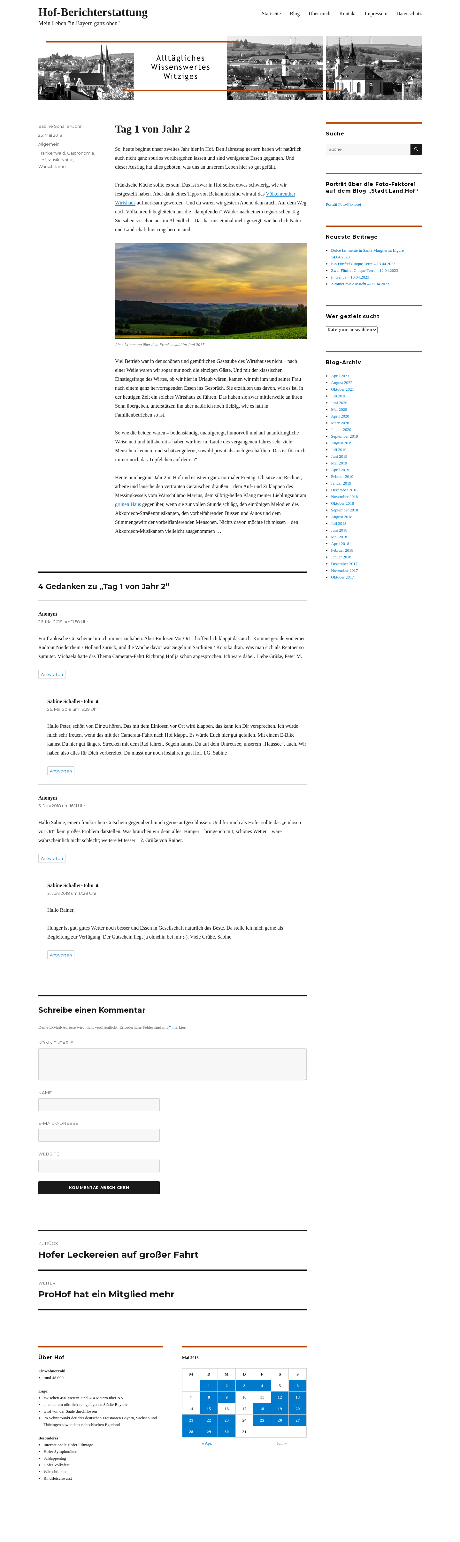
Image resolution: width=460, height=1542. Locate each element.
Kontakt (347, 13)
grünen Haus (128, 504)
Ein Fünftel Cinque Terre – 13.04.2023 (363, 263)
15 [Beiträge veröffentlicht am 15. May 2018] (209, 1408)
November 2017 (344, 570)
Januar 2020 (341, 429)
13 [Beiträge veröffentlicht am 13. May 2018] (297, 1397)
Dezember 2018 (344, 489)
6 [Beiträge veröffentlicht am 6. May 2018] (297, 1385)
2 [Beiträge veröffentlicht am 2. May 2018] (227, 1385)
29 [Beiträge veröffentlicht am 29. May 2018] (209, 1431)
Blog (295, 13)
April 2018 (340, 543)
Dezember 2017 (344, 563)
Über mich (319, 13)
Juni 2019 (339, 456)
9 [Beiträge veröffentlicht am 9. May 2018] (227, 1397)
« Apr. (207, 1443)
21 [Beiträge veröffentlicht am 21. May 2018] (191, 1420)
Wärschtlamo (52, 166)
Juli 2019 (338, 449)
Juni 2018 (339, 530)
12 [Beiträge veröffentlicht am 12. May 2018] (280, 1397)
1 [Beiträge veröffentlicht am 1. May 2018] (209, 1385)
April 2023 (340, 375)
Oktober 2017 (342, 577)
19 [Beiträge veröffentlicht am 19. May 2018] (280, 1408)
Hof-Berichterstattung (93, 12)
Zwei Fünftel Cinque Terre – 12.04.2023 (364, 270)
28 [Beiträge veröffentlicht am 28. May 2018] (191, 1431)
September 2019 (344, 436)
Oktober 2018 (342, 503)
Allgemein (48, 144)
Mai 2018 (339, 536)
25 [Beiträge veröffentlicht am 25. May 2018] (262, 1420)
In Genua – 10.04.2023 (350, 277)
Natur (67, 159)
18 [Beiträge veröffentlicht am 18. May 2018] (262, 1408)
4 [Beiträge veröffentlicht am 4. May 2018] (262, 1385)
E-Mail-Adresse (58, 1123)
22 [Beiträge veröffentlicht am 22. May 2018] (209, 1420)
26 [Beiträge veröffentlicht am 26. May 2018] (280, 1420)
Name (45, 1092)
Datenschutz (409, 13)
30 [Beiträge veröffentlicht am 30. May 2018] (227, 1431)
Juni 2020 (339, 402)
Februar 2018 (342, 550)
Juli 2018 (338, 523)
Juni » (282, 1443)
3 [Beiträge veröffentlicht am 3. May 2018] (244, 1385)
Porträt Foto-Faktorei (343, 204)
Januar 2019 (341, 483)
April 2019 (340, 469)
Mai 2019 (339, 463)
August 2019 (341, 443)
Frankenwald (51, 153)
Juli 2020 (338, 396)
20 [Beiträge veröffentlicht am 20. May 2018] (297, 1408)
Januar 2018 (341, 557)
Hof (42, 159)
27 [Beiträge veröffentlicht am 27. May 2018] (297, 1420)
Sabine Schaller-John (60, 126)
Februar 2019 (342, 476)
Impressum (376, 13)
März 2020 (340, 422)
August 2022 (341, 382)
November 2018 (344, 496)
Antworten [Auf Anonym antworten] (52, 674)
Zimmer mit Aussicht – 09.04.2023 (360, 283)
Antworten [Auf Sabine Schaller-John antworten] (61, 770)
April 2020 (340, 416)
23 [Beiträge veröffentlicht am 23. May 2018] (227, 1420)
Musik (53, 159)
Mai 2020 (339, 409)
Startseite (271, 13)
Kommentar (55, 1043)
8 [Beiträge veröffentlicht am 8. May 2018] (209, 1397)
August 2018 (341, 516)
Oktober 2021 (342, 389)
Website (48, 1153)
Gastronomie (80, 153)
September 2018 (344, 510)
